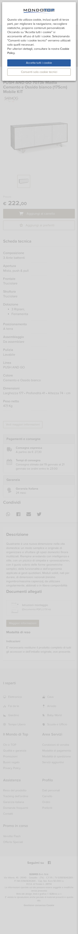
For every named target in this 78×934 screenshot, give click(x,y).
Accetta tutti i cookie (39, 63)
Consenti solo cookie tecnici (39, 72)
